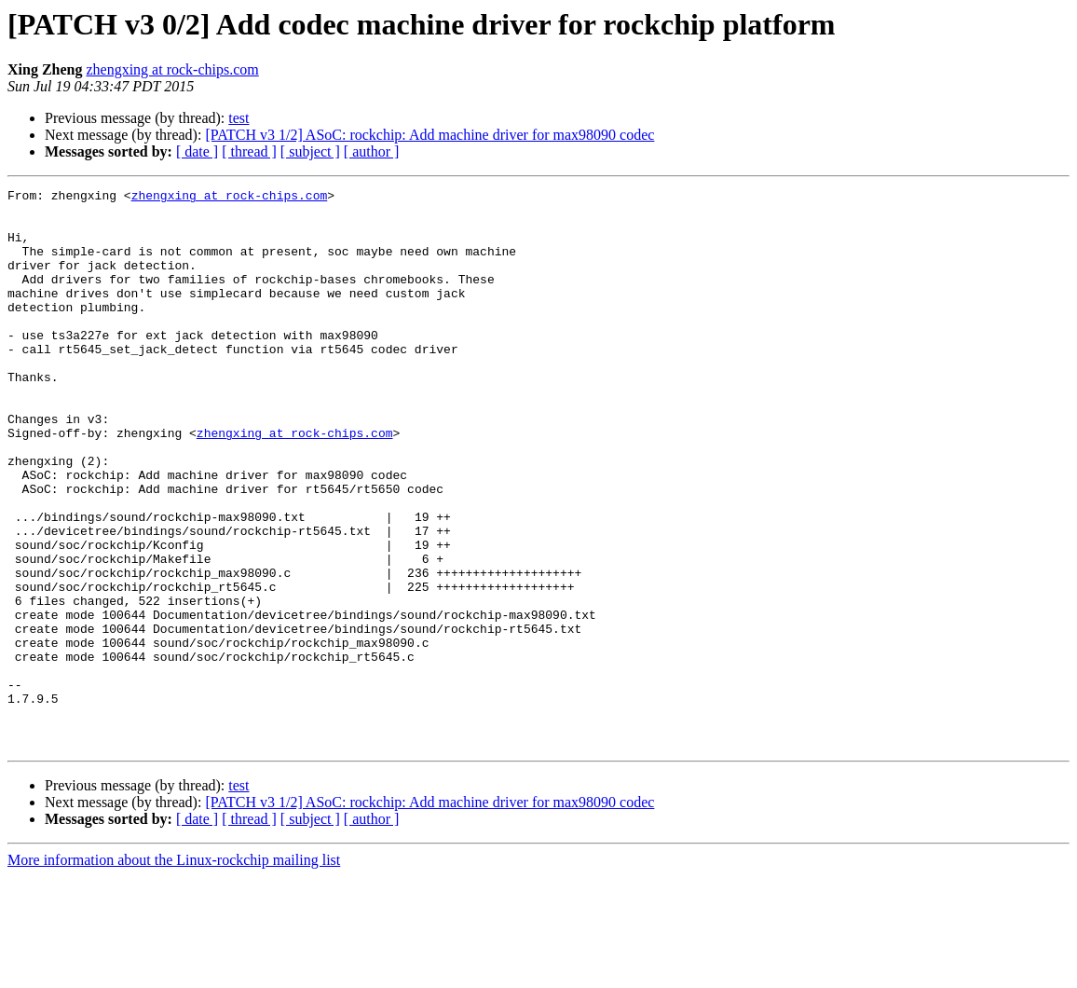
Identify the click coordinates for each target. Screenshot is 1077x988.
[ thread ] (249, 151)
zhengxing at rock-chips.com (172, 69)
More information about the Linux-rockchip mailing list (173, 972)
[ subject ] (310, 151)
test (238, 118)
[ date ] (197, 151)
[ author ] (372, 151)
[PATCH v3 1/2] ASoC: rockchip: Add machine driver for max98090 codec (429, 135)
